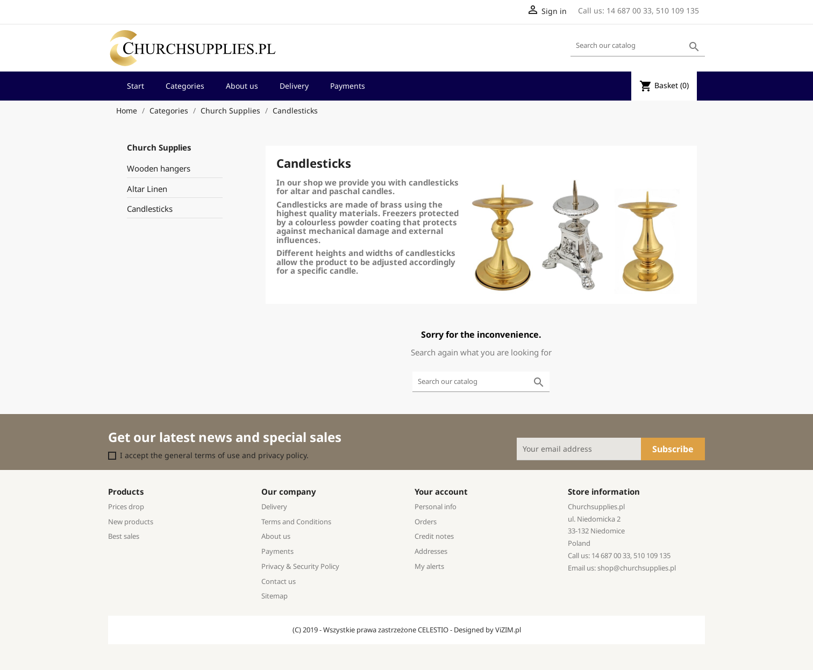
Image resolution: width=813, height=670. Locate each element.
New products (130, 521)
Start (135, 86)
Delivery (294, 86)
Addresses (431, 551)
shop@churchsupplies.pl (636, 568)
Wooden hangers (158, 168)
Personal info (436, 506)
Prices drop (126, 506)
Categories (185, 86)
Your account (441, 491)
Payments (347, 86)
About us (242, 86)
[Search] (637, 45)
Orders (426, 521)
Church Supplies (159, 147)
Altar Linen (147, 188)
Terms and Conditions (296, 521)
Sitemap (274, 596)
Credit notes (434, 536)
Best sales (123, 536)
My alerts (429, 566)
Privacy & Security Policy (300, 566)
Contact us (278, 581)
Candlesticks (150, 208)
